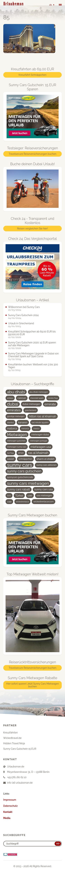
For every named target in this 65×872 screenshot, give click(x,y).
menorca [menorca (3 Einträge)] (25, 428)
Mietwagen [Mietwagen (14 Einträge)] (17, 434)
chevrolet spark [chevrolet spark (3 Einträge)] (37, 398)
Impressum (9, 799)
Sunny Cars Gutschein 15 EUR (19, 748)
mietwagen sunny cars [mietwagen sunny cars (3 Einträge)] (16, 447)
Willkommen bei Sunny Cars (24, 307)
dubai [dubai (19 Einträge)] (12, 404)
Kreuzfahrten (10, 732)
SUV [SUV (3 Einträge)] (9, 495)
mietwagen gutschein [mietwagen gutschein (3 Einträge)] (16, 441)
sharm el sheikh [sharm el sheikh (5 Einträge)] (45, 459)
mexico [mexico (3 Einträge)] (36, 428)
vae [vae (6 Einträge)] (9, 501)
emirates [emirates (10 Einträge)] (14, 410)
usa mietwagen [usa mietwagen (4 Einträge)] (44, 495)
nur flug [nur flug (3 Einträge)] (10, 453)
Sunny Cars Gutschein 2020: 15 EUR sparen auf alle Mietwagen (32, 344)
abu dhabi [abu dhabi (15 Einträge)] (16, 392)
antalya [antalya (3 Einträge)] (10, 398)
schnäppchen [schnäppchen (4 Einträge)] (25, 459)
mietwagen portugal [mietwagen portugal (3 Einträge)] (38, 441)
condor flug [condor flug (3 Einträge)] (53, 398)
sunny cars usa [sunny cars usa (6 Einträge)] (43, 489)
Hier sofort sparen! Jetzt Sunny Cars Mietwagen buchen (32, 685)
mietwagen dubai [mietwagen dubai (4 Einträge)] (40, 434)
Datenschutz (10, 805)
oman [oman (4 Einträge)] (21, 452)
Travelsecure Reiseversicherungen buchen (32, 153)
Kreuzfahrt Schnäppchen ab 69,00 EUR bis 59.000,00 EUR (32, 333)
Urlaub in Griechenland (21, 323)
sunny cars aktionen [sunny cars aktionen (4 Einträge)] (46, 465)
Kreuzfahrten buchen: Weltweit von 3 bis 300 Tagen (33, 366)
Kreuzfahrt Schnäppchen (32, 74)
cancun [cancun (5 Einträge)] (22, 398)
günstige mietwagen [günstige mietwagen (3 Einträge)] (16, 416)
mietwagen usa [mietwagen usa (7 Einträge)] (41, 447)
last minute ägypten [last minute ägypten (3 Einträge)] (40, 422)
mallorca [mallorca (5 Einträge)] (12, 428)
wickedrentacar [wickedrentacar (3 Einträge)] (22, 502)
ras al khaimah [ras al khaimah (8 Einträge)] (38, 453)
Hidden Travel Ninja (14, 743)
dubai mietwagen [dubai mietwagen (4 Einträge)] (31, 404)
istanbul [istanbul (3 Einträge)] (10, 422)
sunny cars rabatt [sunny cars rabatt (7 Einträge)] (18, 489)
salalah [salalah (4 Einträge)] (10, 459)
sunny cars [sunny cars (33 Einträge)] (19, 465)
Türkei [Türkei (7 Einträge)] (19, 495)
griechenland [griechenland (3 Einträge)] (30, 410)
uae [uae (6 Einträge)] (30, 495)
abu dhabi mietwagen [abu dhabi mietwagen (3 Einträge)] (38, 392)
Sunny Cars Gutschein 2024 (23, 315)
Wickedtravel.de (12, 738)
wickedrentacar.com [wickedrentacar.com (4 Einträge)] (43, 501)
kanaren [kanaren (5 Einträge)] (22, 422)
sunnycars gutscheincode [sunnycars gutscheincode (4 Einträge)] (20, 477)
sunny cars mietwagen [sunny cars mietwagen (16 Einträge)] (28, 483)
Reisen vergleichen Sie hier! (32, 228)
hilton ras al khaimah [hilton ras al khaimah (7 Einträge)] (42, 416)
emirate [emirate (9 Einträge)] (50, 404)
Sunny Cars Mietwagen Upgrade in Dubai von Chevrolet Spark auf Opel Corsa (33, 355)
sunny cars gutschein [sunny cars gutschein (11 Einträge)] (24, 471)
